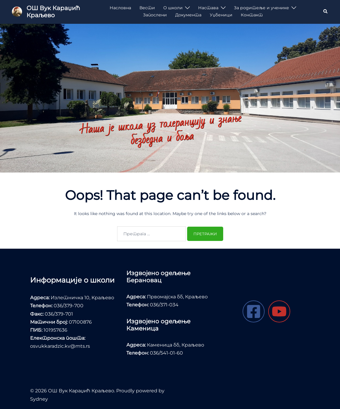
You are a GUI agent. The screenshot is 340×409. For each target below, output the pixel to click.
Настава (208, 7)
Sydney (39, 399)
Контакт (252, 15)
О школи (173, 7)
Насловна (120, 7)
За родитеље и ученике (261, 7)
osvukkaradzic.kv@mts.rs (60, 346)
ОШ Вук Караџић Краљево (53, 11)
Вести (147, 7)
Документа (188, 15)
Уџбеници (221, 15)
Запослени (155, 15)
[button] (325, 11)
